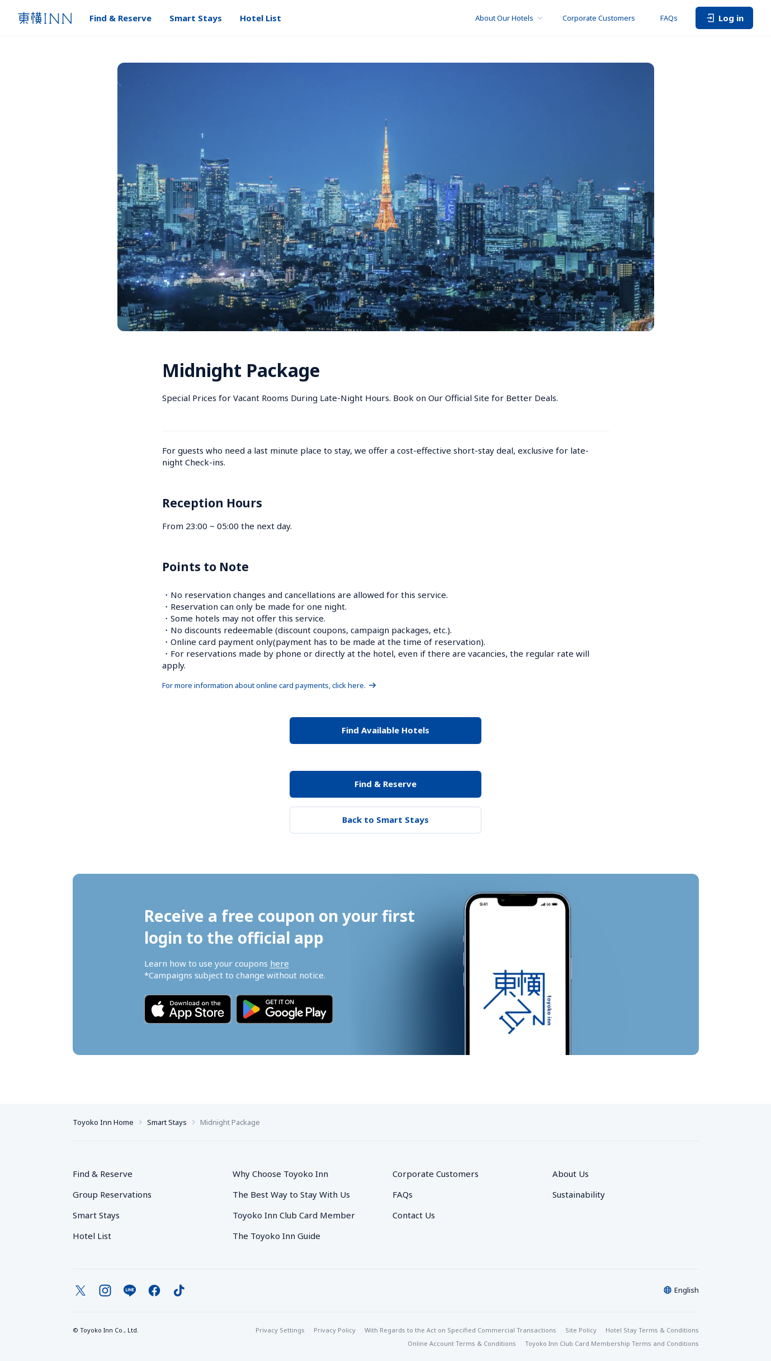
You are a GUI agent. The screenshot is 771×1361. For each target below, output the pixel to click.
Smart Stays (195, 17)
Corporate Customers (602, 18)
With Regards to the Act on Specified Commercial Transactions (460, 1330)
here (279, 963)
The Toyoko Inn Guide (276, 1235)
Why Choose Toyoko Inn (280, 1173)
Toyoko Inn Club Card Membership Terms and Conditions (612, 1343)
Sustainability (578, 1194)
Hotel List (260, 17)
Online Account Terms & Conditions (462, 1343)
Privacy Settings (280, 1330)
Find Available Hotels (385, 730)
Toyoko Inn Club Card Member (294, 1215)
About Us (570, 1173)
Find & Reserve (120, 17)
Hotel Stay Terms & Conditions (652, 1330)
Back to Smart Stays (385, 819)
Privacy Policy (335, 1330)
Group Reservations (112, 1194)
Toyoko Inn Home (103, 1122)
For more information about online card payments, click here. (269, 685)
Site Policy (581, 1330)
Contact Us (413, 1215)
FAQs (669, 18)
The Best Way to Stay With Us (291, 1194)
